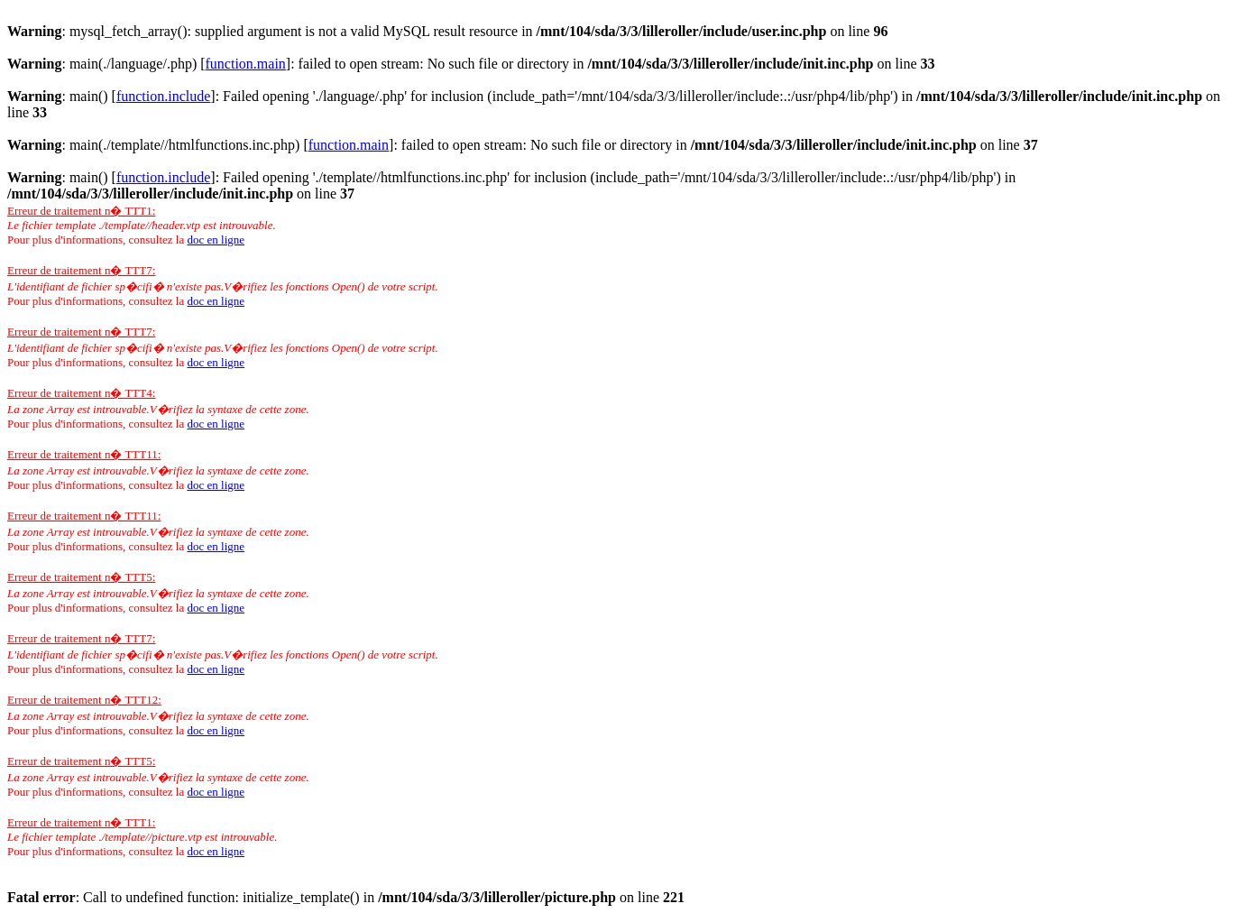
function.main (246, 63)
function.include (163, 96)
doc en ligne (215, 239)
